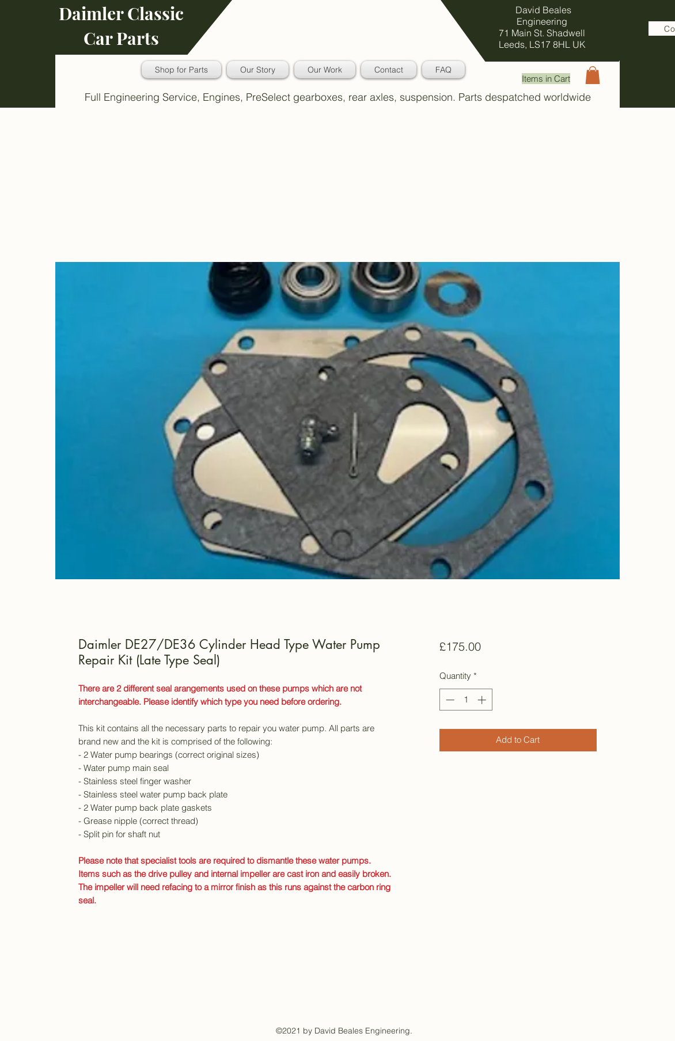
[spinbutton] (465, 700)
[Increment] (483, 700)
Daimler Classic (121, 13)
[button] (592, 75)
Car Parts (121, 38)
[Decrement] (449, 700)
